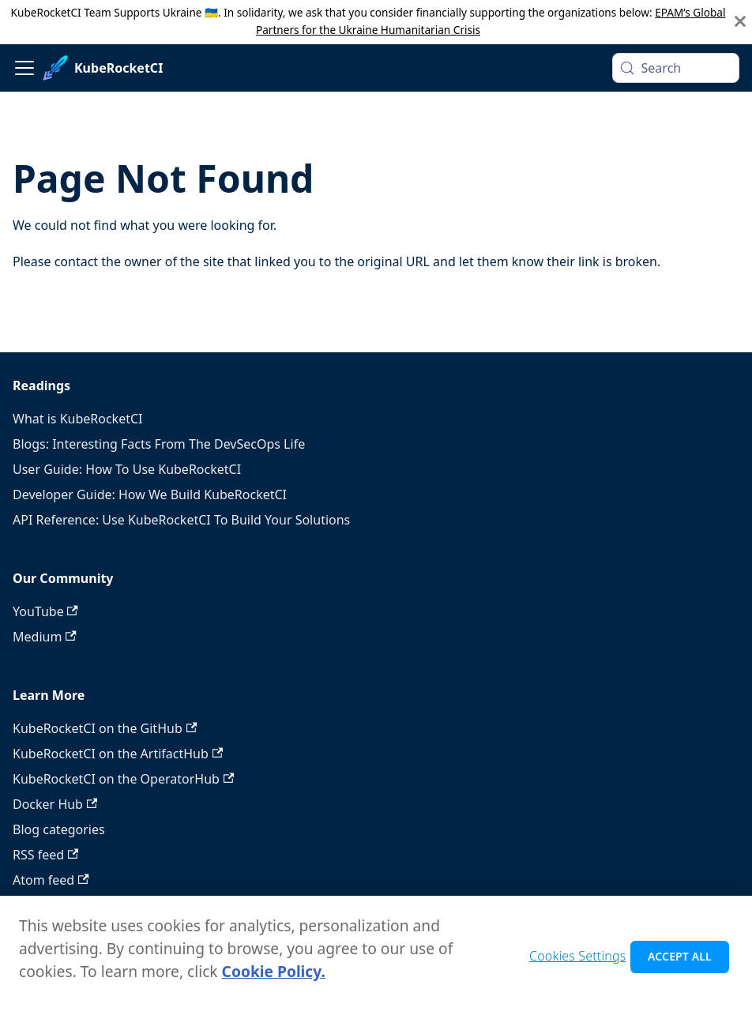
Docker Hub (55, 804)
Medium (45, 636)
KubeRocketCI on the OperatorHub (123, 779)
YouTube (45, 611)
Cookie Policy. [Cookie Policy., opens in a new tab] (273, 976)
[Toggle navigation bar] (24, 68)
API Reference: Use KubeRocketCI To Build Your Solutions (181, 519)
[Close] (740, 21)
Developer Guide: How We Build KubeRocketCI (150, 494)
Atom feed (51, 880)
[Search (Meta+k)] (675, 68)
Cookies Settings (577, 960)
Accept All (680, 960)
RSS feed (45, 854)
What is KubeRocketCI (77, 418)
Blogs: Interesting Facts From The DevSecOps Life (159, 444)
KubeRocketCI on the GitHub (105, 728)
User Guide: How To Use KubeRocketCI (127, 469)
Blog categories (59, 829)
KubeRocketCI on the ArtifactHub (118, 753)
